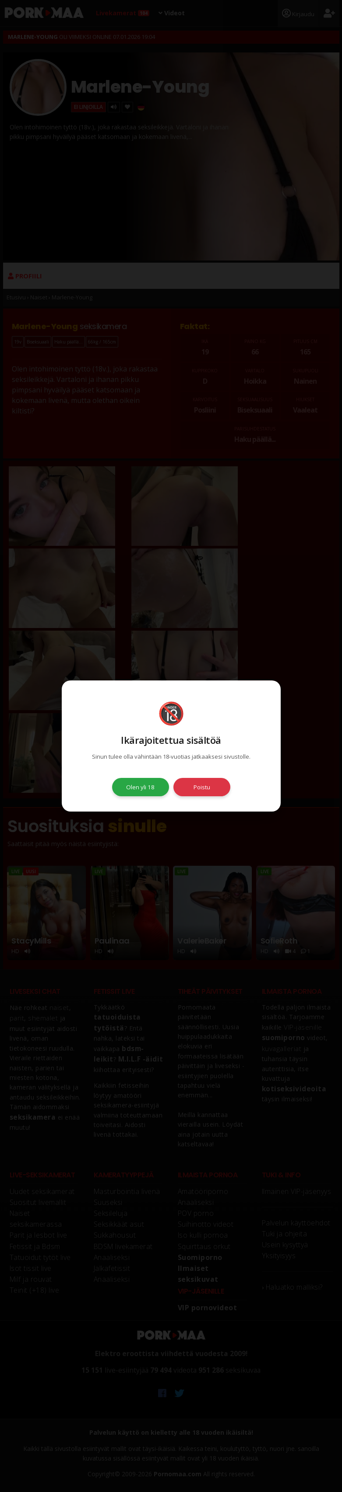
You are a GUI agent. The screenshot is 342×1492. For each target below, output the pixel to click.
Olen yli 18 (140, 787)
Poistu (202, 787)
